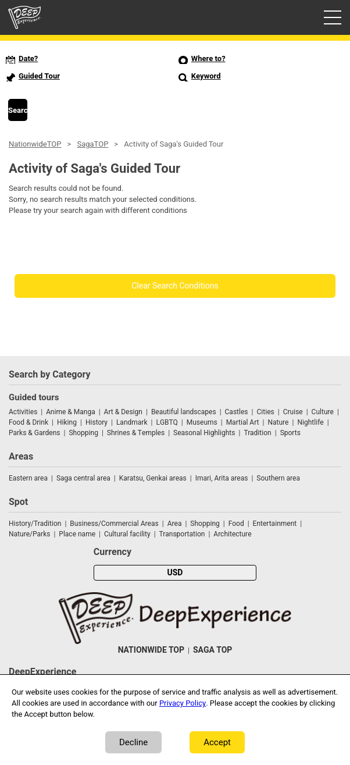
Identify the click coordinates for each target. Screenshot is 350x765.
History (96, 422)
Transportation (182, 534)
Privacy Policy (182, 703)
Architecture (232, 534)
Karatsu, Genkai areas (153, 478)
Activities (23, 412)
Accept (217, 742)
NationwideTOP (35, 144)
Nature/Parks (29, 534)
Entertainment (275, 523)
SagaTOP (92, 144)
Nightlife (310, 422)
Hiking (67, 422)
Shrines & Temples (136, 433)
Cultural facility (127, 534)
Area (174, 523)
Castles (236, 412)
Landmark (132, 422)
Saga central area (83, 478)
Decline (133, 742)
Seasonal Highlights (204, 433)
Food (236, 523)
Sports (290, 433)
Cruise (293, 412)
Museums (202, 422)
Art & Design (123, 412)
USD (175, 573)
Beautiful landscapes (183, 412)
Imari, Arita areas (221, 478)
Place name (78, 534)
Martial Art (242, 422)
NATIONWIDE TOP (151, 650)
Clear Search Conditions (175, 286)
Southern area (278, 478)
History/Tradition (35, 523)
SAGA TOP (212, 650)
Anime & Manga (70, 412)
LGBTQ (166, 422)
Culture (323, 412)
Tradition (257, 433)
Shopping (83, 433)
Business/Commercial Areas (114, 523)
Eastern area (28, 478)
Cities (265, 412)
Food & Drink (28, 422)
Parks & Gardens (34, 433)
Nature (277, 422)
